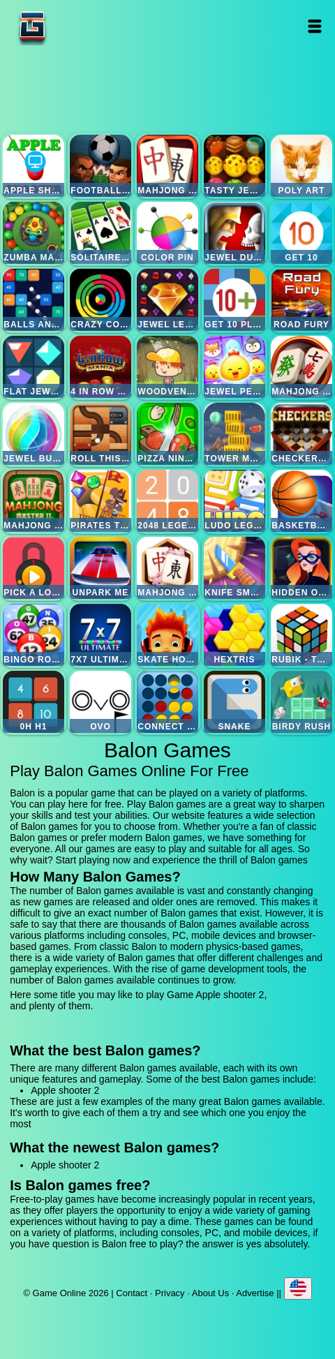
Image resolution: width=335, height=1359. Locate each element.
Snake (235, 702)
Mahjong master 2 (34, 501)
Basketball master (302, 501)
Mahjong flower (168, 568)
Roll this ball (101, 434)
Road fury (302, 300)
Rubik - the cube (302, 635)
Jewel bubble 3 (34, 434)
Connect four (168, 702)
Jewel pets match (235, 367)
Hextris (235, 635)
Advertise (255, 1293)
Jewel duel (235, 233)
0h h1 (34, 702)
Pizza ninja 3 (168, 434)
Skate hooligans (168, 635)
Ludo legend (235, 501)
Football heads (101, 166)
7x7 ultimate (101, 635)
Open (314, 26)
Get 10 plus (235, 300)
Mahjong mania (302, 367)
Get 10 (302, 233)
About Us (210, 1293)
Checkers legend (302, 434)
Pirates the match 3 (101, 501)
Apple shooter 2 (34, 166)
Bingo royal (34, 635)
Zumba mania (34, 233)
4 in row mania (101, 367)
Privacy (170, 1293)
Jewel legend (168, 300)
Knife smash (235, 568)
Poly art (302, 166)
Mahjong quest (168, 166)
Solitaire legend (101, 233)
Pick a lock (34, 568)
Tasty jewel (235, 166)
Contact (131, 1293)
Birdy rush (302, 702)
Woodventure (168, 367)
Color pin (168, 233)
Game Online (76, 26)
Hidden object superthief (302, 568)
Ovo (101, 702)
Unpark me (101, 568)
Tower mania (235, 434)
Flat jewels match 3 (34, 367)
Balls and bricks (34, 300)
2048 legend (168, 501)
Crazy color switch (101, 300)
